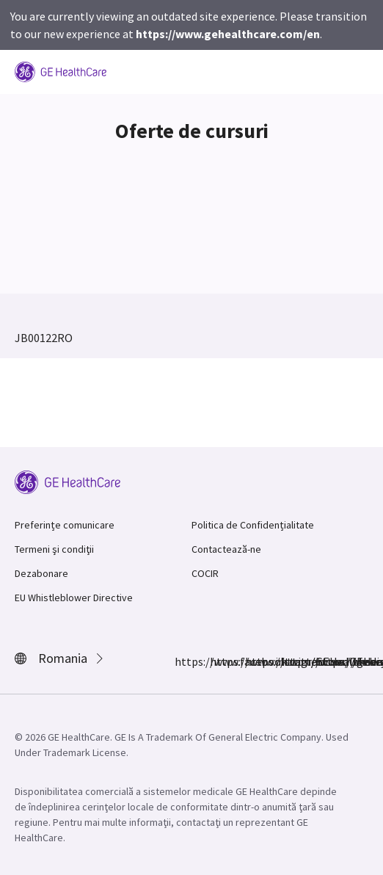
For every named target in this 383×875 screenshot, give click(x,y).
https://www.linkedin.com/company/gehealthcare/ (289, 661)
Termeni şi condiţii (54, 549)
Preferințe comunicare (64, 524)
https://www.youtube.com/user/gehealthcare (324, 661)
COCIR (205, 573)
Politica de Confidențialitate (253, 524)
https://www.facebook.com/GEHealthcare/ (183, 661)
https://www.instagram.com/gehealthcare (218, 661)
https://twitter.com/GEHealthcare (254, 661)
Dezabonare (41, 573)
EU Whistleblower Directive (74, 597)
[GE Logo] (60, 70)
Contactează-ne (226, 549)
